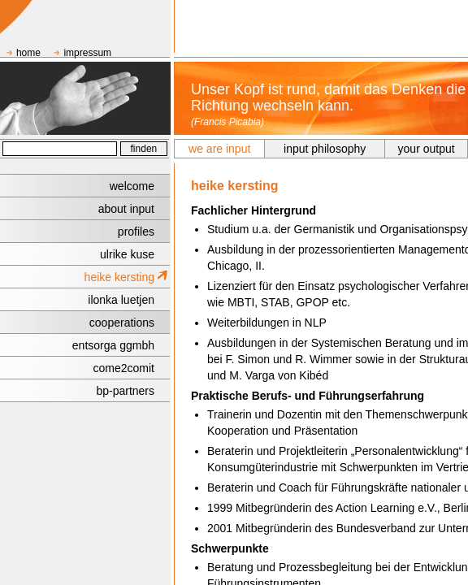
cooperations (121, 322)
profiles (136, 231)
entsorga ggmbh (113, 345)
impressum (87, 52)
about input (126, 208)
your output (426, 148)
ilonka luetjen (121, 299)
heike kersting (119, 277)
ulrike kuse (127, 254)
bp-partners (125, 390)
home (28, 52)
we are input (219, 148)
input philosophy (325, 148)
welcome (132, 186)
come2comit (123, 368)
